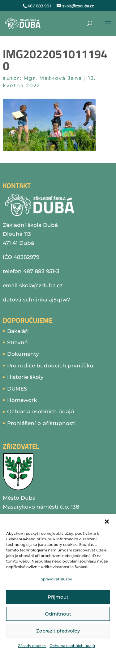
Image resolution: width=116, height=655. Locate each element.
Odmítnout (58, 614)
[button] (107, 521)
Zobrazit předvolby (58, 631)
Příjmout (58, 597)
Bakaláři (18, 331)
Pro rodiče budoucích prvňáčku (50, 365)
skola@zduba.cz (41, 285)
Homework (22, 400)
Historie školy (25, 377)
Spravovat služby (56, 579)
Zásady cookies (32, 645)
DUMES (17, 389)
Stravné (17, 342)
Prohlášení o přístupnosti (41, 423)
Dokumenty (23, 354)
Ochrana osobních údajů (72, 645)
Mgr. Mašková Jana (53, 78)
